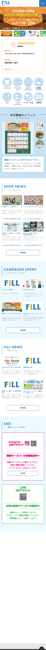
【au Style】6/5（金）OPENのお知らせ (19, 53)
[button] (1, 18)
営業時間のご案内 (11, 63)
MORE (23, 277)
